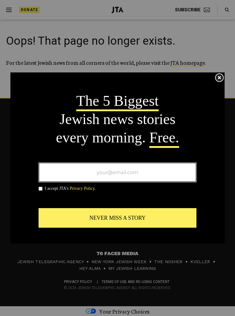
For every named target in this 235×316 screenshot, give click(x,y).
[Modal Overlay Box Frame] (117, 158)
